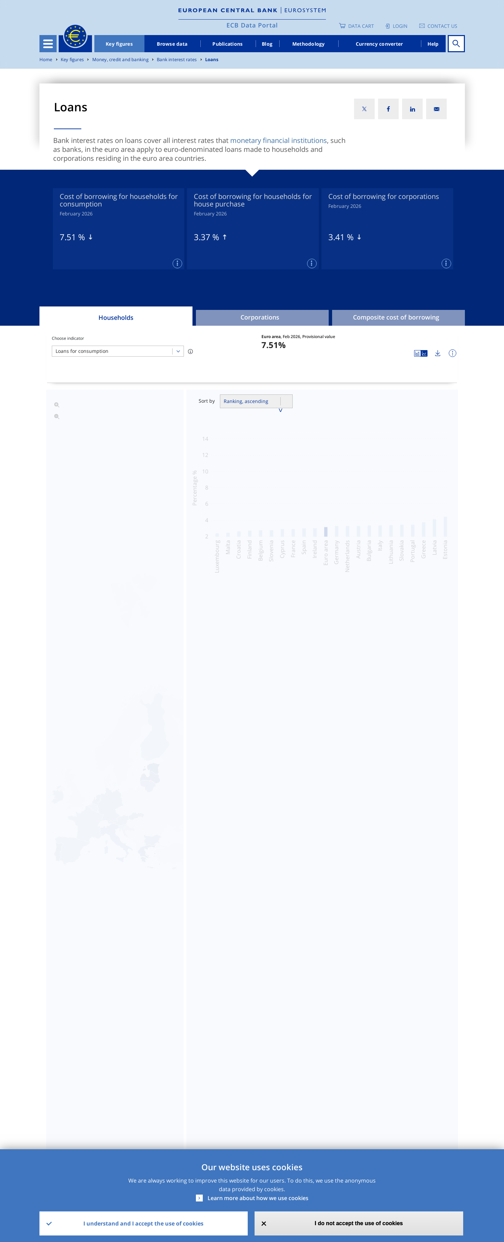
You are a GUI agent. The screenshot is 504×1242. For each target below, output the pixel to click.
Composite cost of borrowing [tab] (396, 317)
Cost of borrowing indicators (319, 689)
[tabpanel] (118, 229)
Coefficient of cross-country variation (184, 725)
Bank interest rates (177, 60)
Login (400, 26)
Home (45, 60)
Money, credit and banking (120, 60)
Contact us (442, 26)
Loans (212, 60)
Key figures (119, 44)
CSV (252, 1066)
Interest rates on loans (161, 689)
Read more (257, 912)
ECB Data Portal (252, 25)
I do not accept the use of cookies (359, 1223)
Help (433, 44)
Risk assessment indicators (317, 707)
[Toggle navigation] (48, 43)
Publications (227, 44)
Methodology (308, 44)
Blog (267, 44)
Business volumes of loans (167, 707)
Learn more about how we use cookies (258, 1198)
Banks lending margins (310, 725)
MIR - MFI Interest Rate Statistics (90, 1066)
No (245, 1120)
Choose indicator (68, 338)
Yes (190, 1120)
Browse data (172, 44)
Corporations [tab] (260, 317)
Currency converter (379, 44)
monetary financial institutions (278, 140)
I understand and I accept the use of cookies (143, 1223)
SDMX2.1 (320, 1066)
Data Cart (361, 26)
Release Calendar (417, 1066)
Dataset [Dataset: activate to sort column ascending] (57, 1047)
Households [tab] (115, 317)
